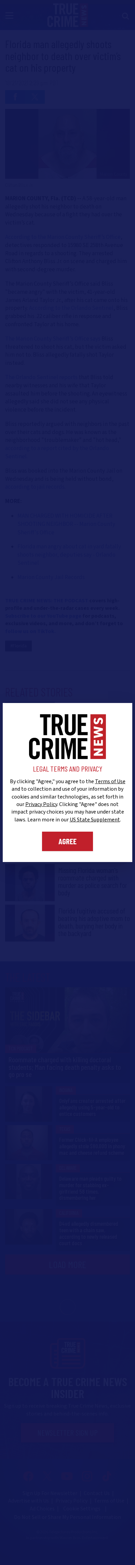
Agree (67, 841)
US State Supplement (95, 819)
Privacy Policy (41, 804)
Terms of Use (110, 781)
